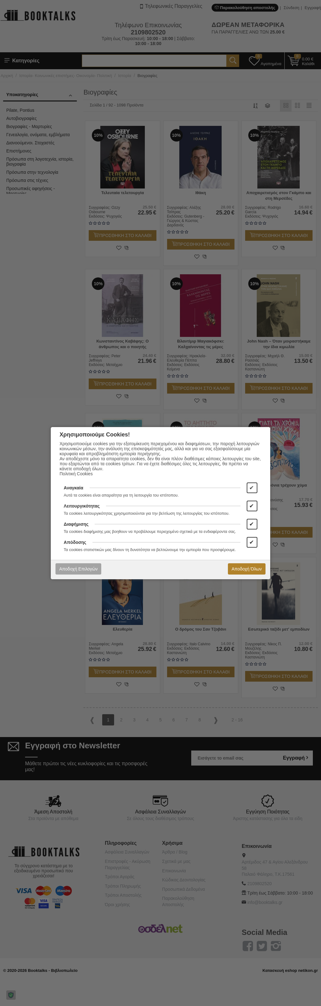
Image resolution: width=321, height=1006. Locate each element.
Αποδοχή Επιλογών (78, 568)
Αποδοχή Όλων (247, 568)
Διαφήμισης (76, 524)
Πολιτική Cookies (76, 473)
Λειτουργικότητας (82, 505)
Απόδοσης (75, 542)
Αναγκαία (73, 487)
